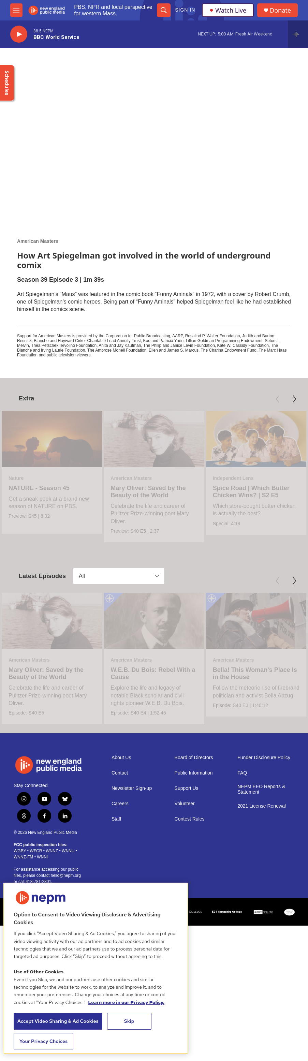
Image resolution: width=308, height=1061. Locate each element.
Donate (280, 10)
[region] (95, 968)
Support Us (187, 900)
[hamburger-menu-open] (16, 10)
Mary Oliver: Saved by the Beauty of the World (137, 492)
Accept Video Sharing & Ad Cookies (58, 1021)
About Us (121, 870)
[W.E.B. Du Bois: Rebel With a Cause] (134, 678)
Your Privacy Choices (43, 1041)
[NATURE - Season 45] (52, 439)
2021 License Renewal (261, 918)
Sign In (185, 10)
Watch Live (227, 10)
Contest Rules (190, 931)
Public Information (194, 885)
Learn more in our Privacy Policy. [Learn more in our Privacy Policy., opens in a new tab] (126, 1002)
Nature (16, 478)
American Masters (37, 241)
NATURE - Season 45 (39, 488)
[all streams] (298, 34)
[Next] (294, 399)
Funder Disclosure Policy (263, 870)
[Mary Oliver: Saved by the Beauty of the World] (143, 439)
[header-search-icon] (164, 10)
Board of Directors (194, 870)
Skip (129, 1021)
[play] (18, 34)
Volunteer (185, 916)
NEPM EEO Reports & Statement (261, 902)
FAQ (242, 885)
